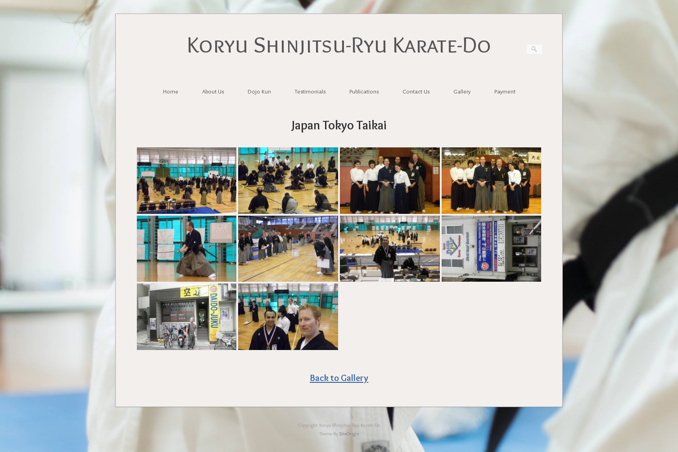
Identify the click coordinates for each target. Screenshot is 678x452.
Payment (504, 91)
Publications (364, 91)
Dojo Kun (259, 91)
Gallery (461, 91)
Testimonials (310, 91)
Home (170, 91)
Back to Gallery (339, 377)
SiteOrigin (349, 433)
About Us (213, 91)
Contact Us (415, 91)
